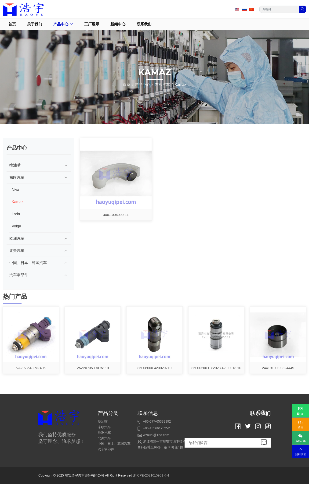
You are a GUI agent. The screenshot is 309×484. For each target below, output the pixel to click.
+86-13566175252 (156, 428)
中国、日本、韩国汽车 (28, 263)
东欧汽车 (16, 178)
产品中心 (60, 24)
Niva (15, 190)
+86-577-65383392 (157, 421)
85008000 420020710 (154, 368)
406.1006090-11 (116, 215)
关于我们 (34, 24)
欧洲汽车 (16, 238)
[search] (302, 9)
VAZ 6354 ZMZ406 (31, 368)
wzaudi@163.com (156, 435)
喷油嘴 (15, 165)
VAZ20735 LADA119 (92, 368)
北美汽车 (16, 251)
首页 (12, 24)
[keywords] (279, 9)
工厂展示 (91, 24)
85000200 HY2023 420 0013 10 (216, 368)
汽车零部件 (18, 275)
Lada (16, 214)
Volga (16, 226)
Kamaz (17, 202)
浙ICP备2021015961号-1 (151, 475)
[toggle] (66, 165)
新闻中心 (117, 24)
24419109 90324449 (278, 368)
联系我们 (144, 24)
